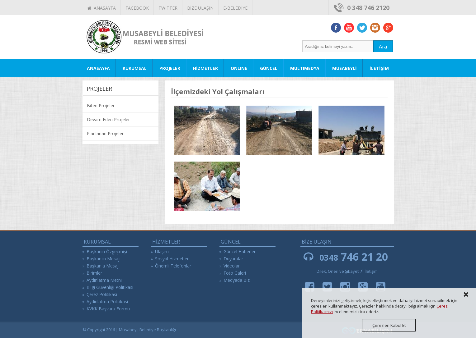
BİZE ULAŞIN (200, 8)
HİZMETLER (205, 68)
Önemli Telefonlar (173, 266)
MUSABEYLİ (344, 68)
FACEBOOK (137, 8)
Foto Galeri (235, 273)
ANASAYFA (101, 8)
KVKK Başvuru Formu (108, 309)
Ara (383, 46)
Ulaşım (162, 251)
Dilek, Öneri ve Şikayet (338, 271)
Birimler (94, 273)
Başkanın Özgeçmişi (107, 251)
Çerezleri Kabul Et (389, 325)
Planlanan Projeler (105, 133)
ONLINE (239, 68)
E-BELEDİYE (235, 8)
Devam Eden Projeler (108, 119)
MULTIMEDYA (304, 68)
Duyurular (233, 259)
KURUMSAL (135, 68)
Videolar (232, 266)
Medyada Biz (237, 280)
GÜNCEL (268, 68)
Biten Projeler (101, 105)
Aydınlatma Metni (104, 280)
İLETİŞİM (379, 68)
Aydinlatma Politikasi (107, 301)
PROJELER (169, 68)
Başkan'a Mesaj (103, 266)
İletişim (371, 271)
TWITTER (167, 8)
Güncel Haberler (240, 251)
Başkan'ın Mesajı (103, 259)
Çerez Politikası (102, 294)
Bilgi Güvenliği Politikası (110, 287)
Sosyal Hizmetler (172, 259)
